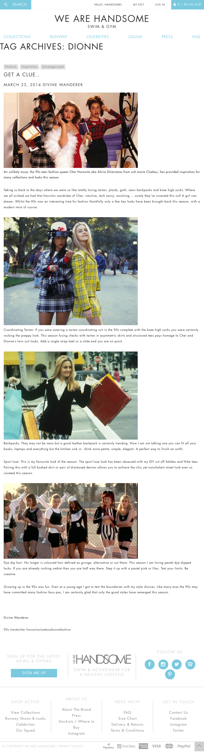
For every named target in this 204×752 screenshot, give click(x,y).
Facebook (178, 718)
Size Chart (127, 718)
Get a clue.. (22, 74)
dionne (55, 629)
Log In (160, 4)
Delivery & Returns (127, 724)
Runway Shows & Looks (25, 718)
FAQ (196, 37)
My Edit (138, 4)
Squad (135, 37)
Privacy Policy (71, 746)
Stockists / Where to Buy (77, 724)
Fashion (10, 66)
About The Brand (76, 709)
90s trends (11, 629)
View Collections (25, 712)
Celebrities (98, 37)
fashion (65, 629)
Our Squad (25, 730)
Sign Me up (34, 673)
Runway (59, 37)
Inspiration (29, 66)
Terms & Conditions (127, 730)
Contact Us (178, 712)
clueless (44, 629)
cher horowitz (29, 629)
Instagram (76, 733)
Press (167, 37)
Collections (17, 37)
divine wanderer (63, 85)
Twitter (178, 730)
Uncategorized (53, 66)
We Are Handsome (102, 22)
